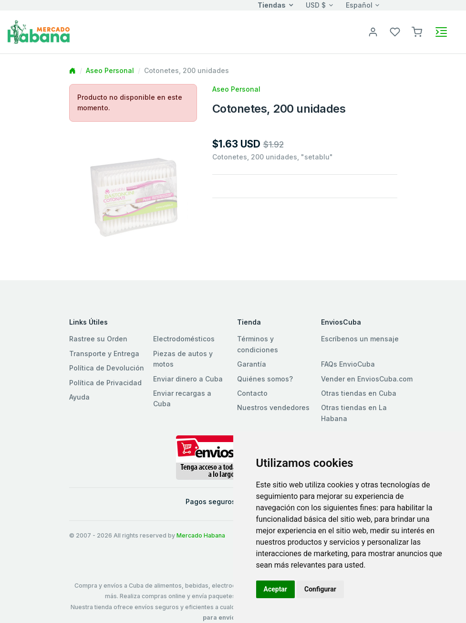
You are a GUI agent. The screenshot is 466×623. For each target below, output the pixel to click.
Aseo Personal (110, 70)
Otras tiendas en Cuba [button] (358, 393)
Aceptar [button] (276, 589)
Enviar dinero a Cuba (188, 379)
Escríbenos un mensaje (360, 339)
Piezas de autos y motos (183, 358)
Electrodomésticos (184, 339)
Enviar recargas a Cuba (182, 398)
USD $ (316, 5)
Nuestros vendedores (273, 407)
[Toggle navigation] (441, 32)
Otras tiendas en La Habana (354, 412)
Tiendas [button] (272, 5)
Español (359, 5)
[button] (417, 31)
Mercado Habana (200, 535)
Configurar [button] (320, 589)
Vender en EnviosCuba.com (367, 379)
